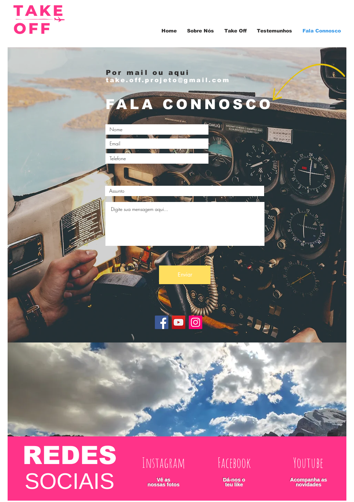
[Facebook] (161, 322)
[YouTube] (178, 322)
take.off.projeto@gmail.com (168, 80)
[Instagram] (195, 322)
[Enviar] (185, 275)
